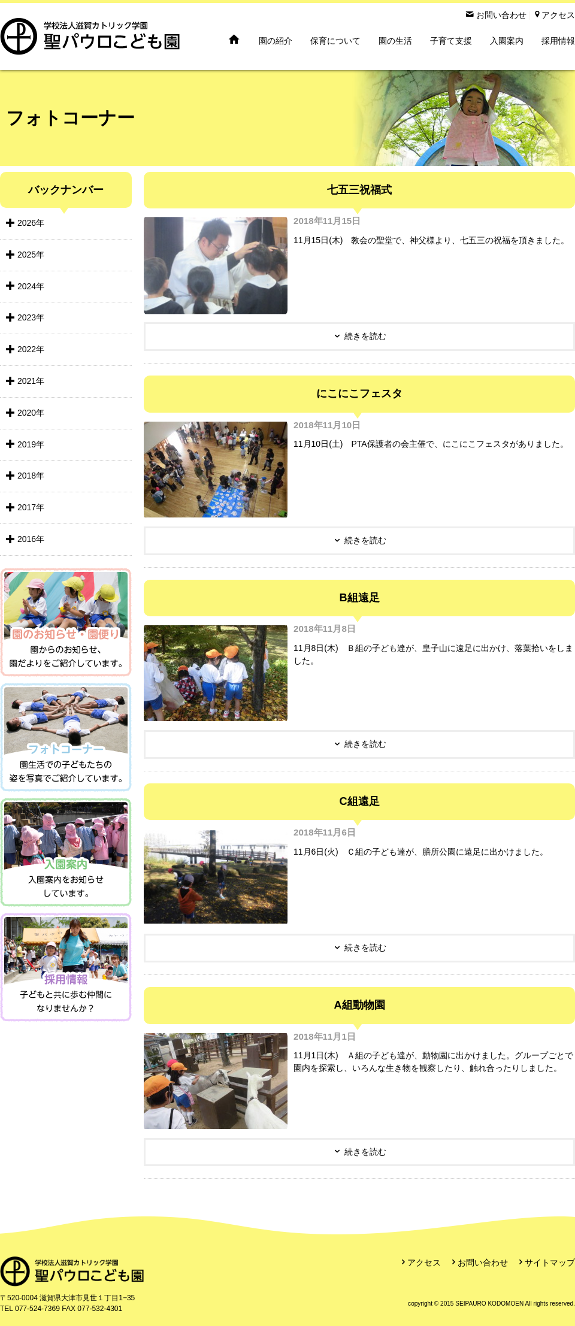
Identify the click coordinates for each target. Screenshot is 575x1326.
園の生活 (395, 41)
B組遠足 (359, 598)
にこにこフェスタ (359, 393)
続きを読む (365, 336)
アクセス (424, 1262)
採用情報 (558, 41)
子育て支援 (451, 41)
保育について (335, 41)
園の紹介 (275, 41)
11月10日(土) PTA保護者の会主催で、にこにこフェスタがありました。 (430, 444)
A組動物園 (359, 1005)
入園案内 (506, 41)
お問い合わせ (483, 1262)
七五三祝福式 (359, 190)
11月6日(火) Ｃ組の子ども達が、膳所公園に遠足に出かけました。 (420, 851)
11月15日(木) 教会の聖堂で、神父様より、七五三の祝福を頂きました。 (431, 240)
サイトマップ (550, 1262)
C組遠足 (359, 801)
